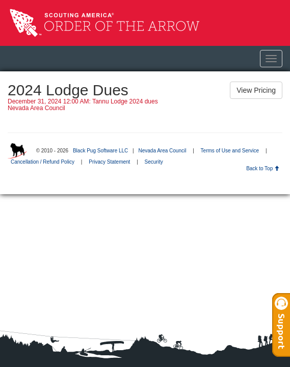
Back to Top (262, 168)
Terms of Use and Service (230, 150)
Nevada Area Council (162, 150)
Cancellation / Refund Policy (42, 162)
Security (154, 162)
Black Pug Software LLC (100, 150)
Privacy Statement (109, 162)
